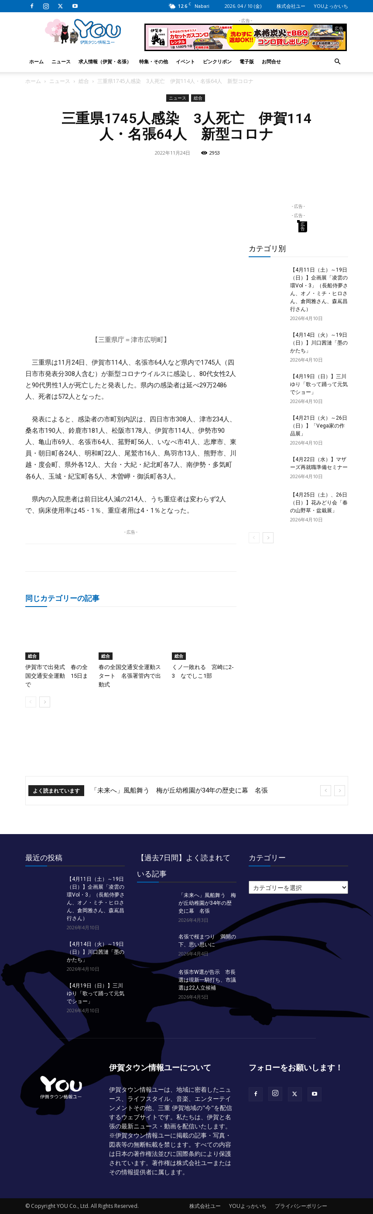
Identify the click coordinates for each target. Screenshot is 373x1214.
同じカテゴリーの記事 (62, 598)
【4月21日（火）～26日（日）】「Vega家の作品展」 (318, 426)
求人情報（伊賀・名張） (105, 61)
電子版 (247, 61)
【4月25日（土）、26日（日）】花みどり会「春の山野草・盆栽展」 (319, 503)
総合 (84, 81)
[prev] (325, 790)
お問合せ (271, 61)
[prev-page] (30, 702)
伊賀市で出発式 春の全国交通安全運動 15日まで (56, 676)
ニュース (61, 61)
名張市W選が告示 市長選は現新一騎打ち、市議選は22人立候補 (207, 980)
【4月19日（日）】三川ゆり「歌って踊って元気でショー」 (319, 384)
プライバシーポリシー (301, 1206)
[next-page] (44, 702)
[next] (339, 790)
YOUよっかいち (331, 6)
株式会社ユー (291, 6)
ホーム (36, 61)
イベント (185, 61)
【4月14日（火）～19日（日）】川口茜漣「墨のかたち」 (319, 343)
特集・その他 (153, 61)
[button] (337, 62)
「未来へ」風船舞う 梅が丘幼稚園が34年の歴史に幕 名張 (179, 790)
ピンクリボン (217, 61)
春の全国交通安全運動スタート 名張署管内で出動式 (130, 676)
